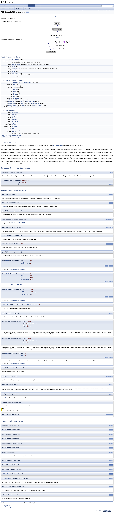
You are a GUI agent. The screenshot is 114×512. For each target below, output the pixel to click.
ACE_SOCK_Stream (58, 16)
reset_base (15, 89)
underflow (15, 86)
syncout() (4, 397)
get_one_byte (16, 98)
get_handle (15, 107)
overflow (15, 87)
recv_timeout (15, 61)
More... (85, 16)
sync (14, 84)
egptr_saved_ (15, 116)
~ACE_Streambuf (16, 59)
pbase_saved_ (15, 117)
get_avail (14, 71)
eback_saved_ (15, 112)
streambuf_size (15, 73)
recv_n (14, 105)
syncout (15, 93)
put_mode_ (14, 126)
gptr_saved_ (15, 114)
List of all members (110, 10)
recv (14, 101)
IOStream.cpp (7, 507)
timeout (14, 76)
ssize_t (10, 100)
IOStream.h (7, 505)
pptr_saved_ (15, 119)
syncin (14, 91)
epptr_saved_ (15, 121)
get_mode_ (14, 124)
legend (57, 37)
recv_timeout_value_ (17, 135)
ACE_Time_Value (6, 61)
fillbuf (14, 96)
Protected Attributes (102, 10)
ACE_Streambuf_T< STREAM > (18, 223)
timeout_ (14, 131)
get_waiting (14, 69)
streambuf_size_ (16, 130)
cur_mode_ (14, 123)
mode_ (13, 128)
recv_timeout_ (15, 137)
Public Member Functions (81, 10)
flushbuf (15, 94)
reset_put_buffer (16, 64)
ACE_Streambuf (17, 82)
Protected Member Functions (92, 10)
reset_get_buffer (16, 68)
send (14, 100)
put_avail (14, 66)
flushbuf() (4, 206)
